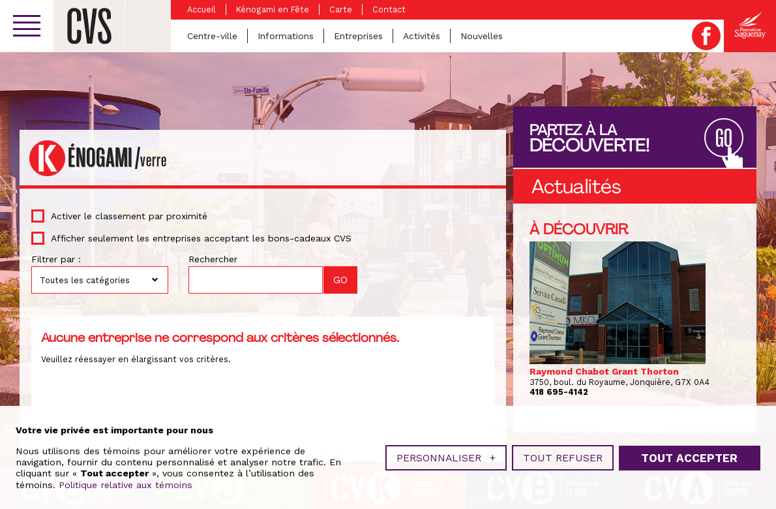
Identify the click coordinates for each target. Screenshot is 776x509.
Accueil (201, 9)
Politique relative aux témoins (125, 483)
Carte (340, 9)
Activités (421, 36)
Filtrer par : (56, 259)
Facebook (706, 36)
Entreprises (358, 36)
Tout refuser (563, 456)
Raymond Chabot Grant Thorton (604, 371)
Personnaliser (446, 456)
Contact (389, 9)
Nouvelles (481, 36)
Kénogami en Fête (272, 9)
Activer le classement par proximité (129, 216)
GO (723, 138)
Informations (286, 36)
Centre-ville (212, 36)
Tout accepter (689, 456)
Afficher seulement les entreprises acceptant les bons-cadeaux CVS (201, 238)
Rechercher (212, 259)
